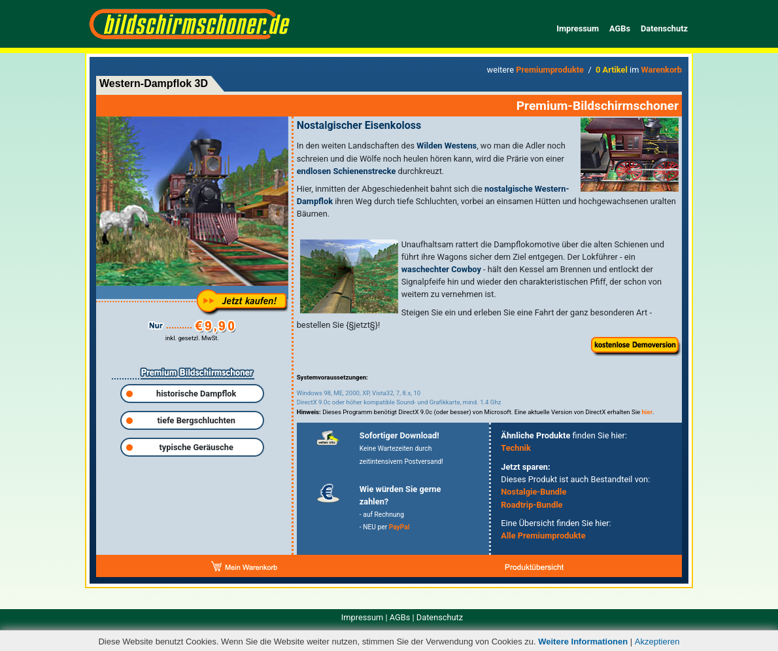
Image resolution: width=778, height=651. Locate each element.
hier (646, 411)
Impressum (577, 28)
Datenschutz (664, 28)
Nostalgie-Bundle (533, 492)
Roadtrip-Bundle (531, 505)
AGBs (619, 28)
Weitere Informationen (583, 641)
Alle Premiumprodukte (543, 535)
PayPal (399, 527)
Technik (516, 448)
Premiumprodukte (550, 70)
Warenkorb (661, 70)
